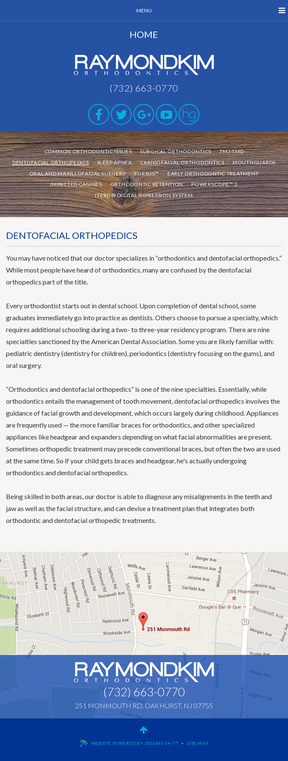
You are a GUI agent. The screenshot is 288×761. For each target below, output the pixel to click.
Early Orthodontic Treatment (213, 173)
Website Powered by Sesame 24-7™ (135, 743)
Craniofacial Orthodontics (182, 162)
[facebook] (98, 114)
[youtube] (166, 114)
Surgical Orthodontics (175, 151)
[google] (143, 114)
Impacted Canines (76, 184)
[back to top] (144, 729)
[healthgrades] (189, 114)
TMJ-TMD (231, 151)
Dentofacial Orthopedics (50, 162)
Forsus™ (146, 173)
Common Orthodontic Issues (88, 151)
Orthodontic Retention (146, 184)
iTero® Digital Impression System (144, 195)
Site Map (197, 743)
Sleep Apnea (114, 162)
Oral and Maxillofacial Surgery (77, 173)
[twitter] (121, 114)
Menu (210, 10)
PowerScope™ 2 (214, 184)
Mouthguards (254, 162)
